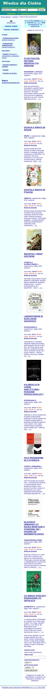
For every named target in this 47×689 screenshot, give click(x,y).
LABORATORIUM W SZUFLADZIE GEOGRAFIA (33, 318)
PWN (35, 74)
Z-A (39, 23)
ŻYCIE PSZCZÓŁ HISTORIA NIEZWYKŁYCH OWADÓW (32, 62)
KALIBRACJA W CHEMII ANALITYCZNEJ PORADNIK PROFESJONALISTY (34, 390)
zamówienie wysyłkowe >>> (30, 13)
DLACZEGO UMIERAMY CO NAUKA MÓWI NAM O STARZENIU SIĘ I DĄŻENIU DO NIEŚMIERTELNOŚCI (34, 528)
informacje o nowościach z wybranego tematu (10, 56)
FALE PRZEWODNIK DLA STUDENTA (33, 459)
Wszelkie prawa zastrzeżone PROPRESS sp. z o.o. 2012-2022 (23, 687)
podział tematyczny (8, 40)
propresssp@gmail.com (11, 83)
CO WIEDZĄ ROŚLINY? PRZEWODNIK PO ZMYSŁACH (35, 598)
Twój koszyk (11, 13)
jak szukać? (41, 8)
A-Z (41, 21)
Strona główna (6, 17)
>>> (39, 99)
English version (11, 22)
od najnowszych (36, 25)
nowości (15, 17)
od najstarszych (33, 24)
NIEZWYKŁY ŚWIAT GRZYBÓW (33, 255)
